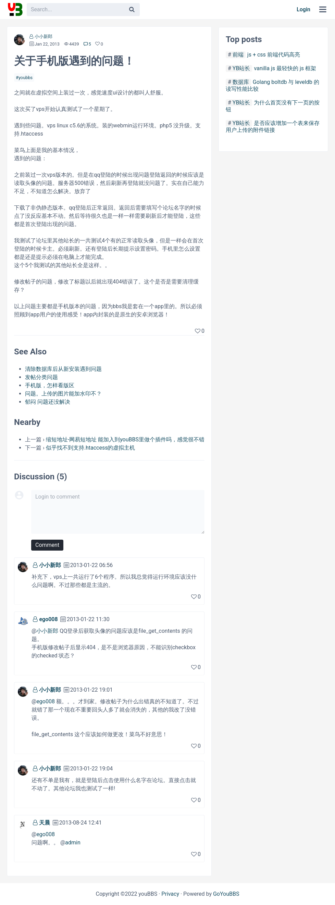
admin (72, 842)
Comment (47, 545)
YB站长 (241, 68)
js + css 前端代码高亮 (273, 54)
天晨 (44, 822)
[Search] (132, 9)
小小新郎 (43, 36)
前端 (238, 54)
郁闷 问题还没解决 (47, 402)
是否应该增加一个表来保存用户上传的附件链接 (273, 126)
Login (303, 9)
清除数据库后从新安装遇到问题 (63, 369)
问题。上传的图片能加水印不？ (63, 393)
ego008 (48, 619)
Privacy (170, 894)
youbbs (25, 77)
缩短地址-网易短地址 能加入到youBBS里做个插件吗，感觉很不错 (125, 439)
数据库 (241, 82)
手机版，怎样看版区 (49, 385)
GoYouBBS (226, 894)
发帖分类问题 (41, 377)
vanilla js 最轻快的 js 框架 (285, 68)
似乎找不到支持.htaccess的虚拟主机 (90, 447)
